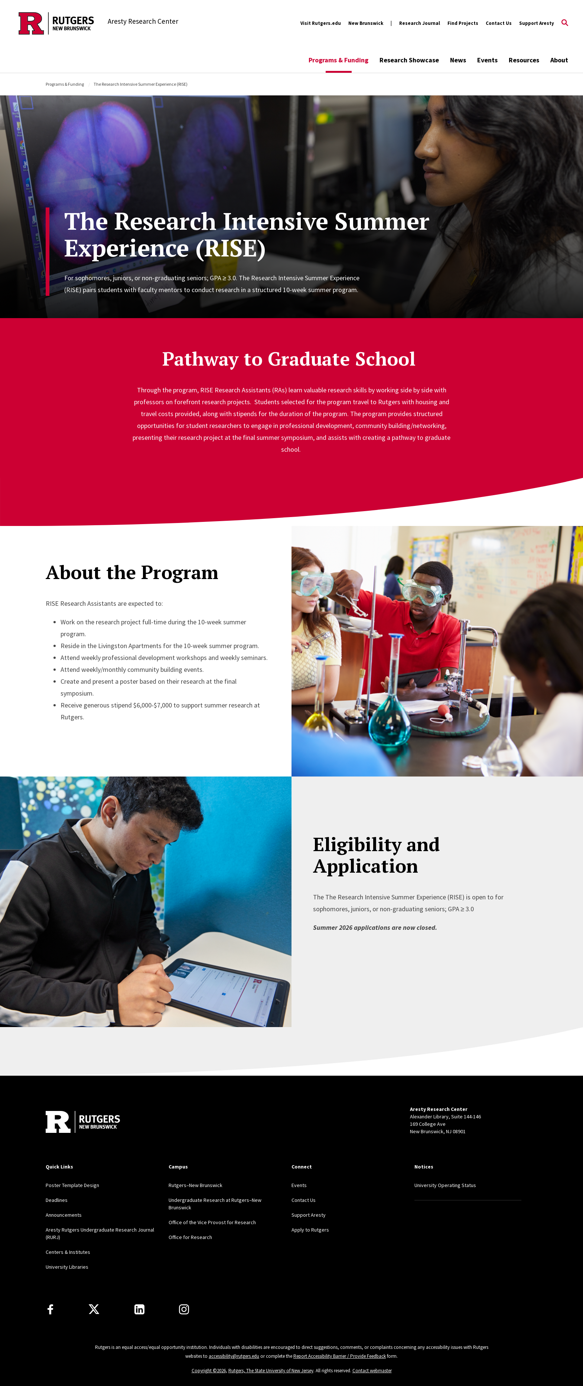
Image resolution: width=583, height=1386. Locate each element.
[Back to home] (83, 1123)
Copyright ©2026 (209, 1370)
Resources (524, 60)
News (458, 60)
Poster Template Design (72, 1185)
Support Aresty (536, 23)
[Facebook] (50, 1309)
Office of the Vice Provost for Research (212, 1222)
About (559, 60)
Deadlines (57, 1200)
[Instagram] (184, 1309)
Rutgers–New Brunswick (195, 1185)
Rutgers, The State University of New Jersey (270, 1370)
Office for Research (190, 1237)
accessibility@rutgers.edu (234, 1356)
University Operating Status (445, 1185)
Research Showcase (409, 60)
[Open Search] (564, 23)
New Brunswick (365, 23)
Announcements (64, 1215)
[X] (94, 1309)
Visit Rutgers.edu (320, 23)
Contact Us (499, 23)
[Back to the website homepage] (56, 23)
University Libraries (67, 1267)
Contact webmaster (372, 1370)
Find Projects (462, 23)
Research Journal (419, 23)
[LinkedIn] (139, 1309)
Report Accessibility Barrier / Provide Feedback (339, 1356)
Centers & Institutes (68, 1252)
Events (487, 60)
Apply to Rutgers (310, 1229)
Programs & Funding (338, 60)
